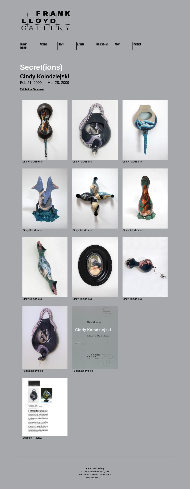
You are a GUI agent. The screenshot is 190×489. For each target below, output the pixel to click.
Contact (137, 44)
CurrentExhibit (23, 46)
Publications (102, 44)
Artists (80, 44)
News (61, 44)
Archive (43, 44)
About (117, 44)
